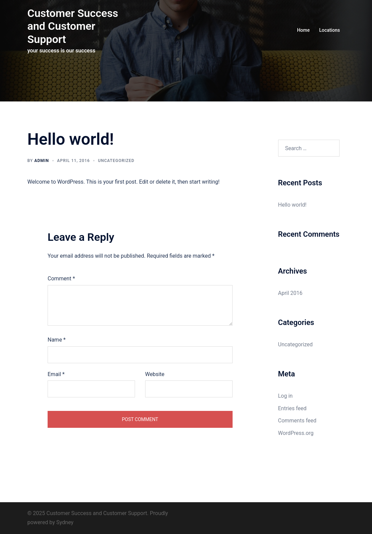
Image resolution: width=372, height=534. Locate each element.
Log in (285, 396)
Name (57, 339)
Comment (61, 278)
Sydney (65, 522)
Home (303, 30)
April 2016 (290, 293)
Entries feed (292, 408)
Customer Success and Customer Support (72, 26)
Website (154, 374)
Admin (41, 160)
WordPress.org (296, 433)
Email (56, 374)
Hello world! (292, 205)
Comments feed (297, 420)
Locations (329, 30)
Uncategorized (116, 160)
